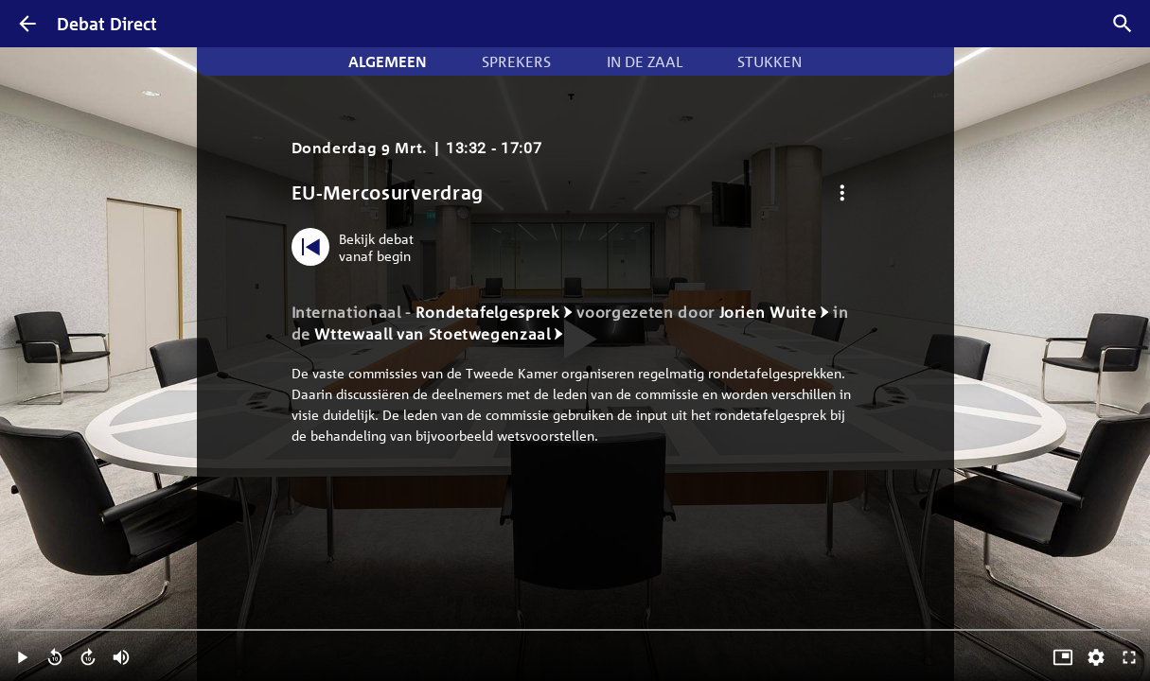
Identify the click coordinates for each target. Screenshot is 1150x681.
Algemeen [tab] (387, 61)
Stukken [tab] (769, 61)
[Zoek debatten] (1123, 24)
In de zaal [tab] (644, 61)
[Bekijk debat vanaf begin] (357, 247)
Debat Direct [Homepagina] (107, 23)
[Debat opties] (842, 192)
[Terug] (27, 24)
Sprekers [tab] (516, 61)
